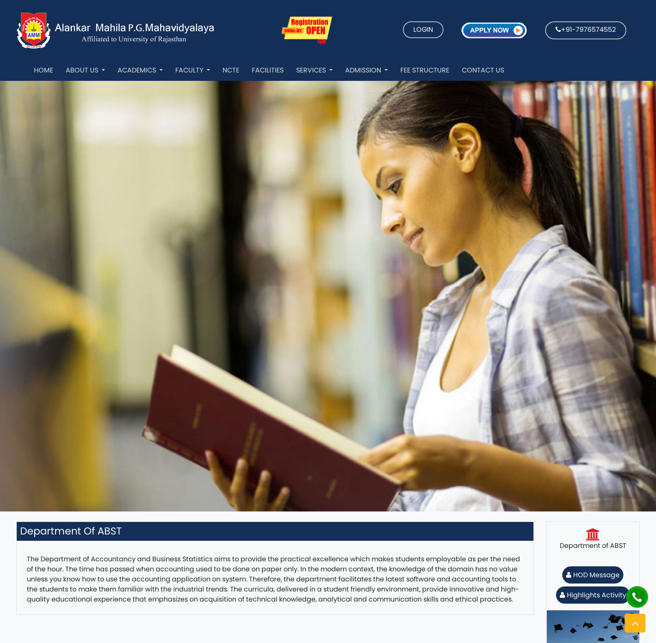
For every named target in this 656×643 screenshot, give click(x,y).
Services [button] (312, 70)
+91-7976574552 (586, 29)
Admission (364, 70)
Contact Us (483, 70)
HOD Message (593, 575)
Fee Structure (424, 70)
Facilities (268, 70)
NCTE (231, 70)
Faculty (190, 70)
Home (43, 70)
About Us (83, 70)
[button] (635, 623)
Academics (138, 70)
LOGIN (423, 29)
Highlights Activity (593, 595)
